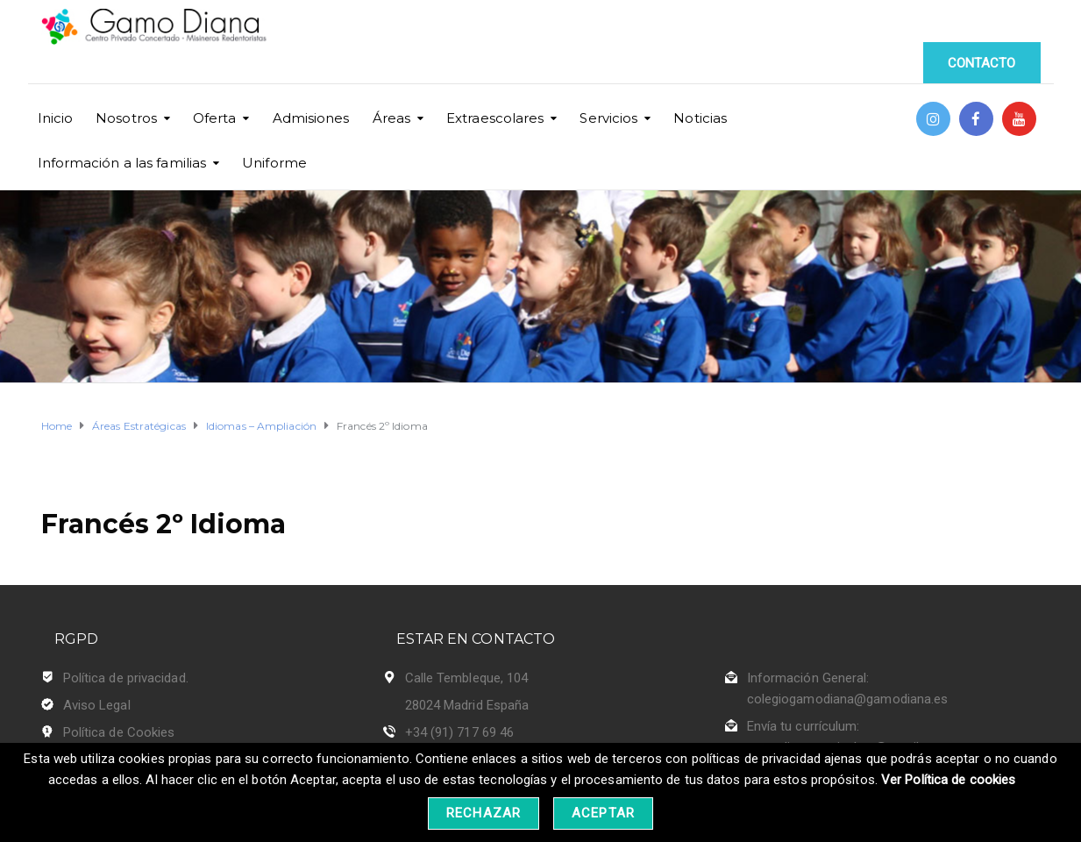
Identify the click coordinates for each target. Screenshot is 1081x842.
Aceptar (603, 813)
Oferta (215, 118)
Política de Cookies (119, 732)
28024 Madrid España (467, 705)
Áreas (392, 118)
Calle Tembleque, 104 (467, 678)
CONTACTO (982, 63)
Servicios (608, 118)
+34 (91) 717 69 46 (460, 732)
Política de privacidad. (125, 678)
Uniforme (274, 162)
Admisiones (311, 118)
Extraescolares (495, 118)
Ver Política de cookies (948, 780)
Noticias (700, 118)
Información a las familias (122, 162)
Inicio (56, 118)
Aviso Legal (97, 705)
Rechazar (483, 813)
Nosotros (126, 118)
